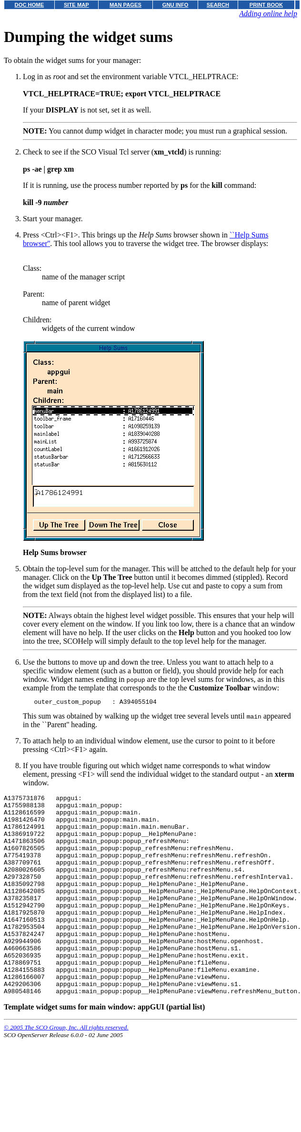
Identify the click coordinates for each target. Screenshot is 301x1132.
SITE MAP (76, 5)
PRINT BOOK (266, 5)
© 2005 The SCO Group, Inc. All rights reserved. (66, 1068)
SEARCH (218, 5)
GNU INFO (175, 5)
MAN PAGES (125, 5)
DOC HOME (29, 5)
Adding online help (268, 14)
